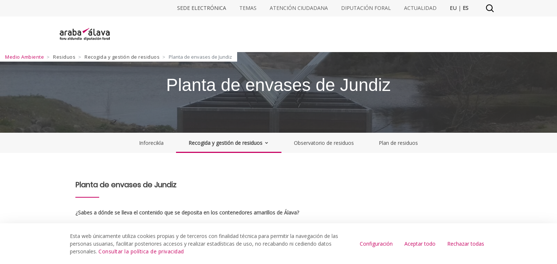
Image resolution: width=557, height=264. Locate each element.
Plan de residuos (398, 142)
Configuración (376, 243)
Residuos (64, 57)
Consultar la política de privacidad (141, 251)
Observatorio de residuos (324, 142)
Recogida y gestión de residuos (122, 57)
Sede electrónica (201, 8)
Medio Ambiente (24, 57)
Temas (248, 8)
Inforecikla (151, 142)
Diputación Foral (366, 8)
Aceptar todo (419, 243)
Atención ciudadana (299, 8)
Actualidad (420, 8)
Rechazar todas (465, 243)
